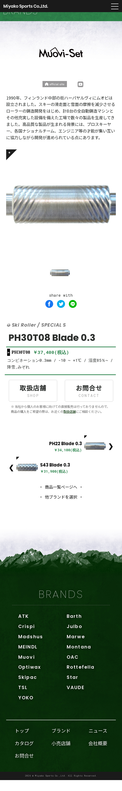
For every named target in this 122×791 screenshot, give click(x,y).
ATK (23, 627)
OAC (73, 668)
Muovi (26, 668)
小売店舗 (61, 754)
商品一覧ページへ (61, 498)
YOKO (26, 708)
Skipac (27, 688)
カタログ (24, 754)
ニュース (98, 741)
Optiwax (29, 678)
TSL (23, 698)
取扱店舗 (33, 401)
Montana (79, 658)
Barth (74, 627)
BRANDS (61, 605)
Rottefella (80, 678)
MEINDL (28, 658)
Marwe (76, 647)
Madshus (30, 647)
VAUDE (75, 698)
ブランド (61, 741)
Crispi (26, 637)
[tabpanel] (61, 215)
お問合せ (89, 401)
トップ (22, 741)
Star (73, 688)
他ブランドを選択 (61, 508)
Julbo (74, 637)
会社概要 (97, 754)
